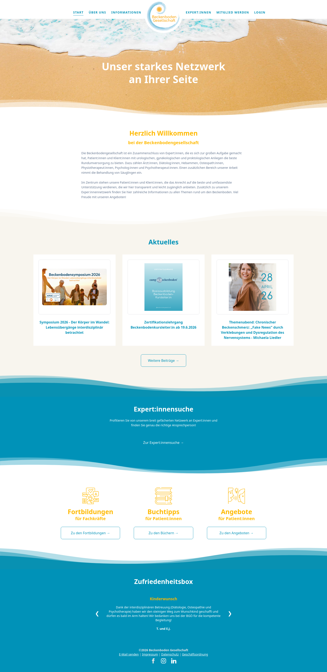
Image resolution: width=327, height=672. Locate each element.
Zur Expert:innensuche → (163, 442)
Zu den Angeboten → (237, 533)
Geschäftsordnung (195, 654)
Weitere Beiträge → (163, 360)
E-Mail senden (129, 654)
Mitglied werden (232, 12)
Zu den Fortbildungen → (90, 533)
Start (78, 12)
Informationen (126, 12)
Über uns (97, 12)
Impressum (150, 654)
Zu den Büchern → (163, 533)
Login (260, 12)
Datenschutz (170, 654)
